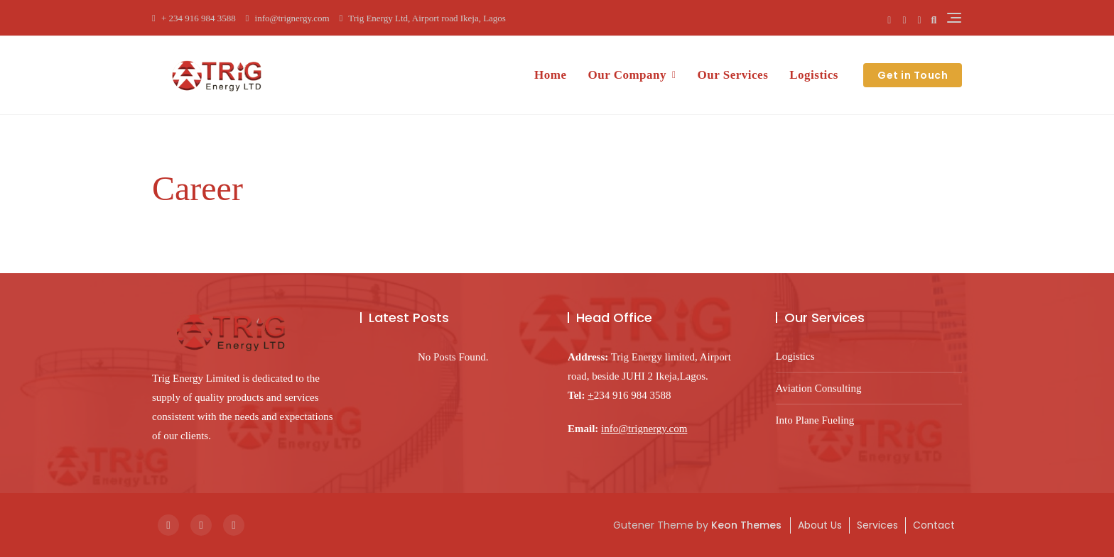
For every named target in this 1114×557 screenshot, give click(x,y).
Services (877, 525)
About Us (820, 525)
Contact (934, 525)
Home (550, 75)
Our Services (733, 75)
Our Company (627, 75)
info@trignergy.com (288, 18)
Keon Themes (746, 525)
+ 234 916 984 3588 (194, 18)
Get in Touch (912, 75)
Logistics (813, 75)
